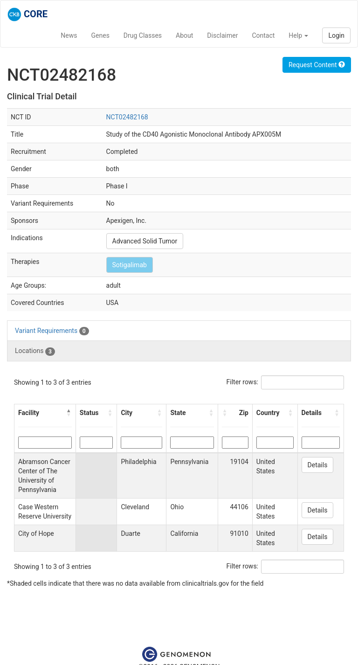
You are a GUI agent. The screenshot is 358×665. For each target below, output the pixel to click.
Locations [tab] (35, 351)
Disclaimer (222, 35)
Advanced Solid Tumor (145, 241)
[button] (69, 412)
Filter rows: (243, 382)
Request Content (317, 65)
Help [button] (298, 35)
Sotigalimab (129, 265)
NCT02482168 (127, 117)
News (69, 35)
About (184, 35)
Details (318, 465)
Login (336, 35)
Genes (100, 35)
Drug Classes (143, 35)
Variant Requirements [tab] (52, 331)
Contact (263, 35)
